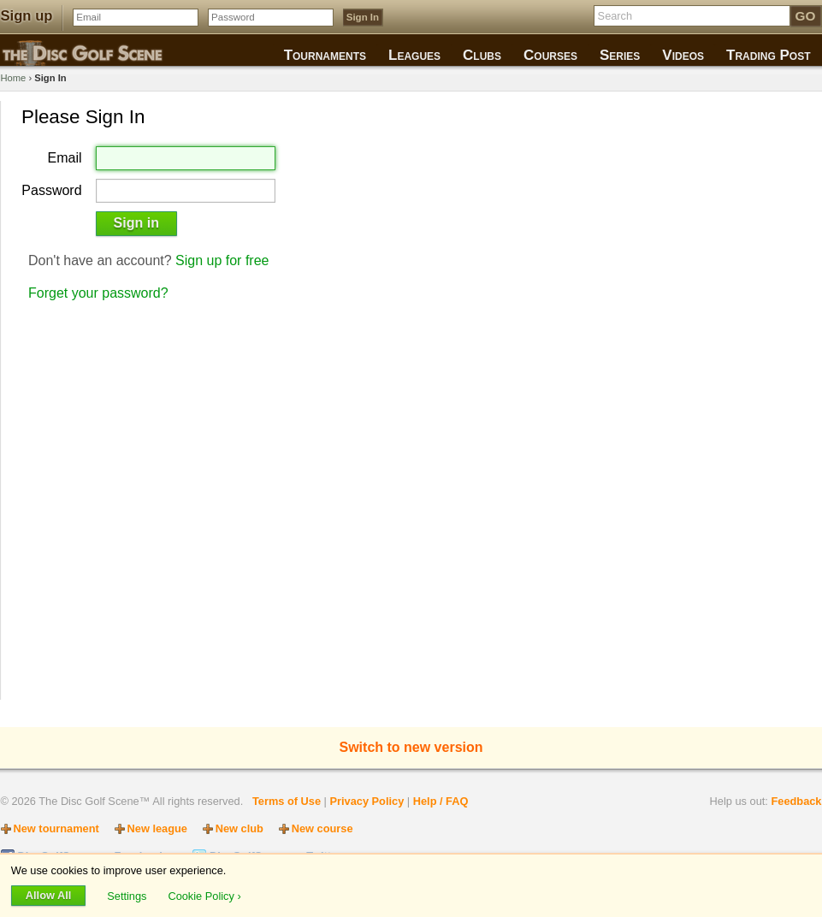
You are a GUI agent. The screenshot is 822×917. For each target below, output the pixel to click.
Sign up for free (222, 260)
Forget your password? (98, 293)
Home (14, 78)
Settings (128, 895)
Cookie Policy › (204, 895)
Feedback (796, 801)
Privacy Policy (366, 801)
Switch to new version (410, 747)
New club (239, 828)
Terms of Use (286, 801)
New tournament (56, 828)
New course (322, 828)
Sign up (27, 16)
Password (51, 191)
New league (157, 828)
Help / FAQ (441, 801)
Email (65, 158)
